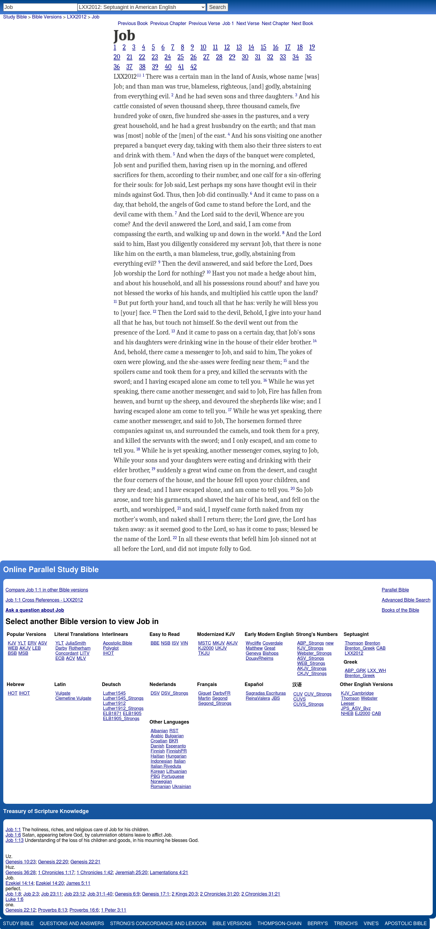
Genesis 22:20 (53, 862)
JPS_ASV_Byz (356, 708)
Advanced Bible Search (406, 600)
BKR (173, 741)
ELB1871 (112, 713)
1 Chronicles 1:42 (95, 872)
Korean (158, 771)
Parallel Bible (395, 590)
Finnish (158, 751)
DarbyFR (222, 693)
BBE (155, 643)
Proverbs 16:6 (84, 910)
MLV (81, 658)
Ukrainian (181, 786)
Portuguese (173, 776)
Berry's (317, 923)
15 (263, 47)
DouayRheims (259, 658)
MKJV (219, 643)
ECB (59, 658)
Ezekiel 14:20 (50, 883)
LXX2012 (354, 653)
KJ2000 (206, 648)
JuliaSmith (75, 643)
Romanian (161, 786)
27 (206, 57)
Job (95, 17)
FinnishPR (176, 751)
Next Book (302, 23)
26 (193, 57)
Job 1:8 (13, 894)
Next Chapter (275, 23)
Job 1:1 (13, 829)
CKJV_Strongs (312, 673)
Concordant (66, 653)
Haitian (158, 756)
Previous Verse (204, 23)
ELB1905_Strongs (121, 718)
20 (117, 57)
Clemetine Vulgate (73, 698)
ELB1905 (132, 713)
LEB (36, 648)
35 (308, 57)
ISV (175, 643)
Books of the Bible (400, 610)
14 (251, 47)
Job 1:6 (13, 835)
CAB (381, 648)
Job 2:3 (31, 894)
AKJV (25, 648)
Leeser (347, 703)
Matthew (254, 648)
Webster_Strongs (314, 653)
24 (168, 57)
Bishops (271, 653)
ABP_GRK (355, 670)
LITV (84, 653)
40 (168, 67)
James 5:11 (78, 883)
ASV (42, 643)
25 (180, 57)
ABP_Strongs (310, 643)
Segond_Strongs (214, 703)
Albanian (159, 731)
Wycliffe (253, 643)
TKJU (204, 653)
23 (155, 57)
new (330, 643)
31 (257, 57)
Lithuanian (176, 771)
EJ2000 (362, 713)
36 (117, 67)
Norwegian (161, 781)
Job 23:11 (51, 894)
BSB (12, 653)
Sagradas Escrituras (266, 693)
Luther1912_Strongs (123, 708)
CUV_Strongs (317, 694)
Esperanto (176, 746)
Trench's (346, 923)
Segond (219, 698)
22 (142, 57)
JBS (275, 698)
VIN (184, 643)
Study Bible (15, 17)
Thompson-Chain (279, 923)
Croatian (159, 741)
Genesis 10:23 (21, 862)
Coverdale (273, 643)
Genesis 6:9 (127, 894)
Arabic (157, 736)
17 (288, 47)
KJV (12, 643)
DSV (155, 693)
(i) (139, 75)
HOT (12, 693)
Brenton (372, 643)
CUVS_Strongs (308, 704)
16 (276, 47)
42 (193, 67)
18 (300, 47)
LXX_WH (376, 670)
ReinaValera (258, 698)
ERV (32, 643)
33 (283, 57)
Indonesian (161, 761)
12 (227, 47)
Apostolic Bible (406, 923)
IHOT (108, 653)
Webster (369, 698)
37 (129, 67)
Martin (204, 698)
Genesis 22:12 (21, 910)
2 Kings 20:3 (185, 894)
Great (269, 648)
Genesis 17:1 (155, 894)
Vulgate (62, 693)
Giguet (204, 693)
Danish (157, 746)
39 (155, 67)
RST (174, 731)
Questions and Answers (72, 923)
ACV (70, 658)
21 (129, 57)
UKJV (221, 648)
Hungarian (176, 756)
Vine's (371, 923)
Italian (179, 761)
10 (203, 47)
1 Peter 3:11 (113, 910)
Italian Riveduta (166, 766)
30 (245, 57)
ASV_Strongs (310, 658)
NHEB (347, 713)
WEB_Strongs (311, 663)
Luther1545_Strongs (123, 698)
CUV (298, 694)
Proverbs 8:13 (52, 910)
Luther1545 (114, 693)
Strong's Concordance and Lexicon (158, 923)
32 (270, 57)
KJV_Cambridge (357, 693)
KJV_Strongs (310, 648)
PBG (155, 776)
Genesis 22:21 (85, 862)
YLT (22, 643)
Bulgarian (174, 736)
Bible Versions (47, 17)
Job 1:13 (15, 840)
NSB (165, 643)
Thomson (354, 643)
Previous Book (133, 23)
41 (181, 67)
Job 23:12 (74, 894)
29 (232, 57)
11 (215, 47)
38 (142, 67)
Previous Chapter (168, 23)
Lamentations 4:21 (169, 872)
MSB (23, 653)
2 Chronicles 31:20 (219, 894)
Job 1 (228, 23)
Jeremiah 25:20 (131, 872)
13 (239, 47)
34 (296, 57)
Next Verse (247, 23)
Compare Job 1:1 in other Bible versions (47, 590)
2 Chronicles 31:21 (260, 894)
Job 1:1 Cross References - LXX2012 (44, 600)
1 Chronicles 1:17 (56, 872)
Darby (61, 648)
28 (219, 57)
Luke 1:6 (15, 899)
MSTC (204, 643)
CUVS (299, 699)
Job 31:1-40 (99, 894)
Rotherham (79, 648)
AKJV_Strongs (311, 668)
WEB (13, 648)
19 (312, 47)
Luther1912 (114, 703)
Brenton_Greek (360, 648)
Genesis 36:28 (21, 872)
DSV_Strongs (174, 693)
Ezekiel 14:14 (20, 883)
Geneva (253, 653)
